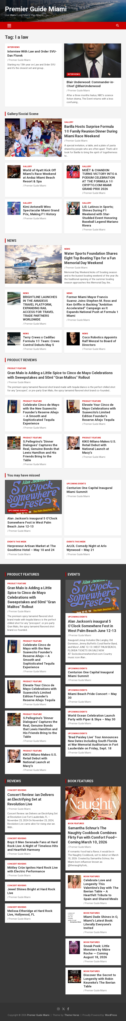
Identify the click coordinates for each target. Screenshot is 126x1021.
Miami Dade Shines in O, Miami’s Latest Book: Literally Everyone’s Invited (101, 922)
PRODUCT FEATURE (16, 368)
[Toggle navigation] (9, 25)
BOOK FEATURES (80, 781)
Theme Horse (71, 1015)
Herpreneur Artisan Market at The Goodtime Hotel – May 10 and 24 (31, 548)
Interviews (13, 47)
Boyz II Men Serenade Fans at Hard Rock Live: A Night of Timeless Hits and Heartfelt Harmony (32, 846)
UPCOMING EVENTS (18, 510)
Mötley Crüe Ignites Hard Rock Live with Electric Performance (32, 869)
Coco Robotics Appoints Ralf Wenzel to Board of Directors (99, 341)
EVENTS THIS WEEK (16, 542)
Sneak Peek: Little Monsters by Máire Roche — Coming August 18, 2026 (97, 951)
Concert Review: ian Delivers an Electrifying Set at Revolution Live (30, 799)
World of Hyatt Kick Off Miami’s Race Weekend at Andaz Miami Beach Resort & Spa (39, 175)
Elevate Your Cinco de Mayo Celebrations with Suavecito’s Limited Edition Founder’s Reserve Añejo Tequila (99, 412)
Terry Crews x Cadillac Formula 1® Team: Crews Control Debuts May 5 (41, 341)
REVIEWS (14, 781)
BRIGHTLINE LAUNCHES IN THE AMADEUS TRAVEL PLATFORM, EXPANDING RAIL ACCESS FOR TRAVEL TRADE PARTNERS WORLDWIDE (40, 308)
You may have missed (23, 475)
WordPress (111, 1015)
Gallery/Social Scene (22, 114)
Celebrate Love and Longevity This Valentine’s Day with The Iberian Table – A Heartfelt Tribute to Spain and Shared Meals (101, 889)
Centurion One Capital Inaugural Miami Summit (91, 674)
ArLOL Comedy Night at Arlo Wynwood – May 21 (86, 548)
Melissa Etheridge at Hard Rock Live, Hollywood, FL (29, 913)
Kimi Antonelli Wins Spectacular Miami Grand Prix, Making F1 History (41, 210)
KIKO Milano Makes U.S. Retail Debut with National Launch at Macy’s (99, 447)
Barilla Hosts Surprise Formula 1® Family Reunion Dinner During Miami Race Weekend (90, 131)
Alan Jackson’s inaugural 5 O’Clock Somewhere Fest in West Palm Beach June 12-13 (32, 522)
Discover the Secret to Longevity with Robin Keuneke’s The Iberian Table (100, 980)
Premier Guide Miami (36, 9)
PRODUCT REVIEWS (22, 360)
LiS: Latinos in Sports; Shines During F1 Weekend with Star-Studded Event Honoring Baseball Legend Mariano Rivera (100, 216)
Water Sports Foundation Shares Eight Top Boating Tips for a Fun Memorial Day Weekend (91, 258)
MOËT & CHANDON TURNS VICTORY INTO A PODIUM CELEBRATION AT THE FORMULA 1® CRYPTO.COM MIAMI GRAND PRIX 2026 (99, 179)
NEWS (11, 241)
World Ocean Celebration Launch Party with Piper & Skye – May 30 (91, 717)
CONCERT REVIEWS (16, 790)
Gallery (68, 122)
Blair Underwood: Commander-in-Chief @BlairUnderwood (90, 84)
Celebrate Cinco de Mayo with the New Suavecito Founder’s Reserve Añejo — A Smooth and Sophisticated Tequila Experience (41, 414)
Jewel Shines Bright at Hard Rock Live (31, 891)
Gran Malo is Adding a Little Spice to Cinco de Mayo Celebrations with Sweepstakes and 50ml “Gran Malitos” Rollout (31, 597)
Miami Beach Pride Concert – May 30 (92, 696)
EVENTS (74, 574)
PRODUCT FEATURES (23, 574)
